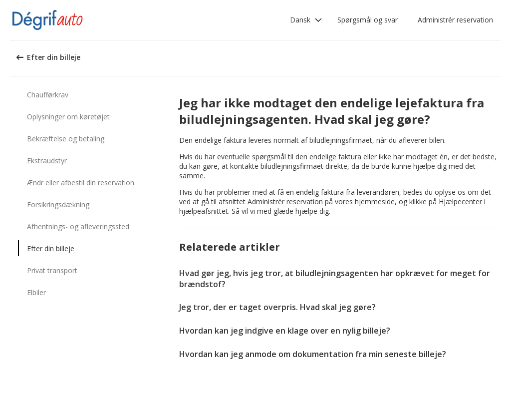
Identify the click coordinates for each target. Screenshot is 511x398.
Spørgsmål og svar (367, 19)
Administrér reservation (455, 19)
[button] (306, 20)
